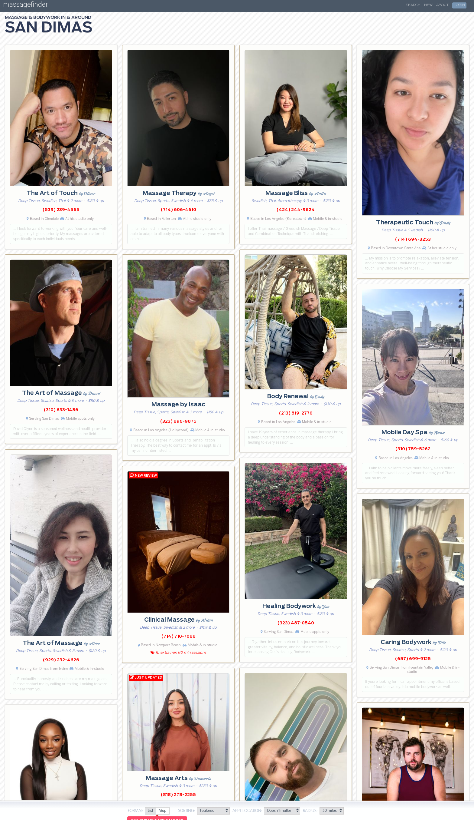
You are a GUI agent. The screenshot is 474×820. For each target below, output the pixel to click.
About (442, 5)
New (428, 5)
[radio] (150, 811)
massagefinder (25, 5)
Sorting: (186, 811)
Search (413, 5)
